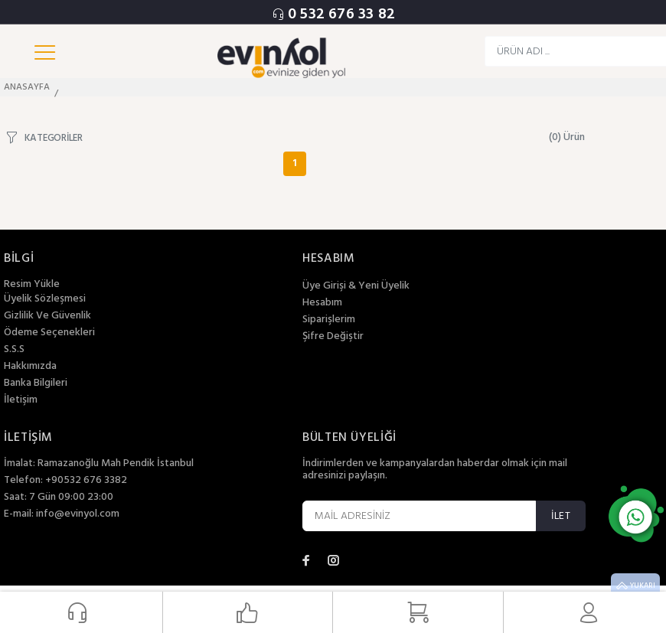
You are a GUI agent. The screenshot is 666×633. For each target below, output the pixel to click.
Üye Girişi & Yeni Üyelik (356, 286)
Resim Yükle (32, 284)
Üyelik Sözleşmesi (45, 299)
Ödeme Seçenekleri (49, 333)
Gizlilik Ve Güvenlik (47, 316)
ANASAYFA (27, 87)
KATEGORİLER (53, 137)
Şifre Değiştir (333, 336)
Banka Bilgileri (35, 383)
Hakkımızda (30, 366)
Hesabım (322, 303)
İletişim (21, 400)
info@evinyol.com (77, 514)
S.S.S (14, 349)
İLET (560, 516)
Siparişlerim (328, 320)
